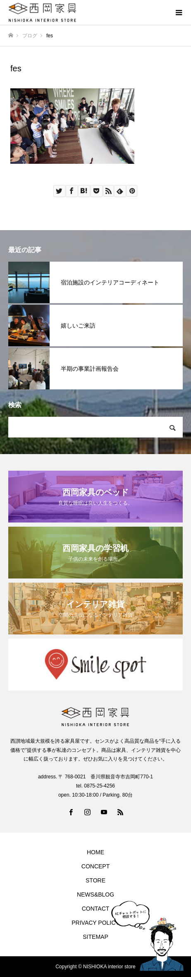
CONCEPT (95, 866)
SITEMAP (95, 936)
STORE (95, 880)
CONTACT (96, 908)
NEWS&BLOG (95, 894)
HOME (95, 852)
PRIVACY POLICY (95, 922)
